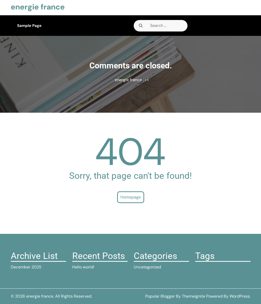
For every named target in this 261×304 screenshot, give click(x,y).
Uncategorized (147, 267)
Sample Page (29, 25)
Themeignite (193, 296)
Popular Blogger (160, 296)
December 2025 (26, 267)
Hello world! (83, 267)
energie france (38, 7)
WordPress (239, 296)
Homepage (130, 197)
